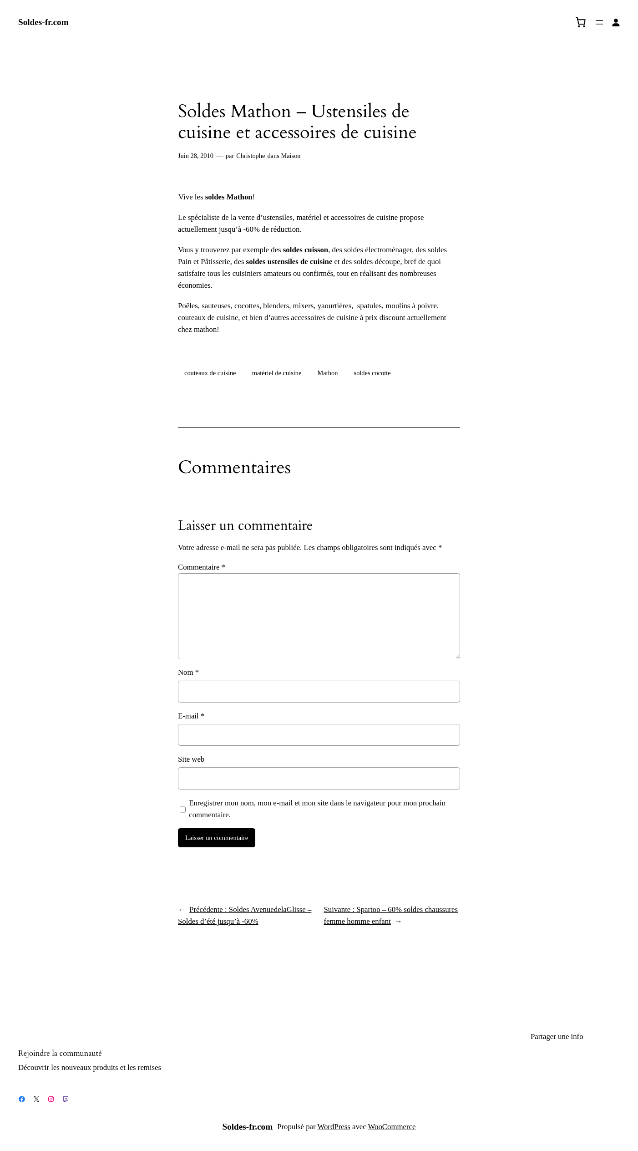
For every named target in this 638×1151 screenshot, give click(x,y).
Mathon (328, 373)
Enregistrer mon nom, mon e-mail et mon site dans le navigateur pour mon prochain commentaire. (317, 809)
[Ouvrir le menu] (599, 22)
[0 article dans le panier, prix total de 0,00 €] (580, 22)
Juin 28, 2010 (195, 155)
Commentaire (201, 567)
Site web (191, 759)
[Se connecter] (616, 22)
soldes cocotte (372, 373)
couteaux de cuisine (210, 373)
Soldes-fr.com (43, 22)
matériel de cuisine (277, 373)
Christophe (250, 155)
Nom (188, 672)
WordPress (333, 1126)
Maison (290, 155)
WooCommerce (392, 1126)
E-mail (191, 716)
